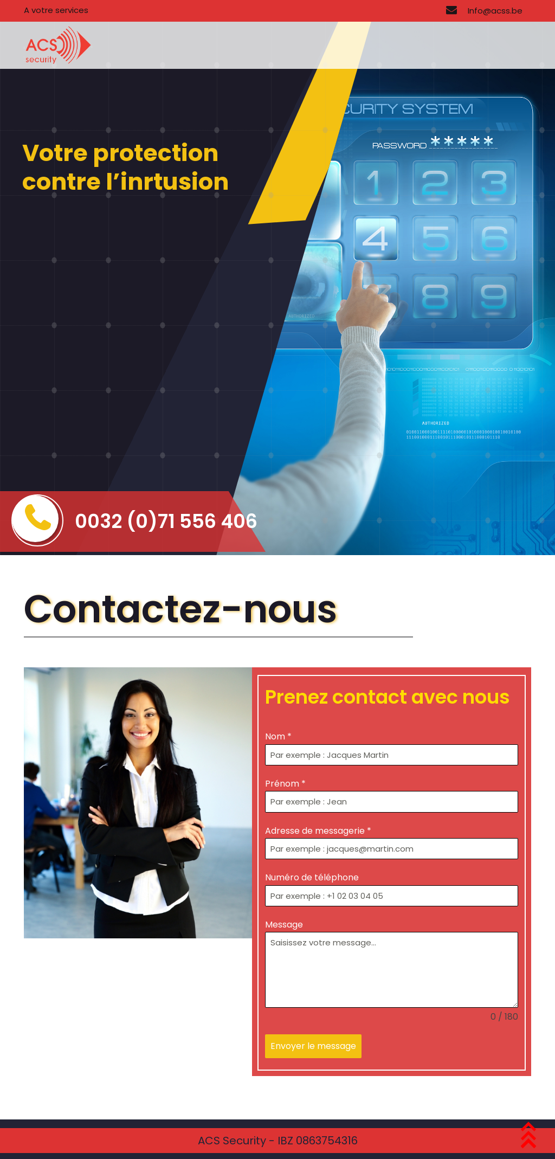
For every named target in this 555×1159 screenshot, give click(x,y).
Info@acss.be (484, 10)
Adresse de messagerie (318, 831)
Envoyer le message (313, 1046)
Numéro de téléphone (312, 877)
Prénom (285, 783)
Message (284, 924)
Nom (278, 736)
